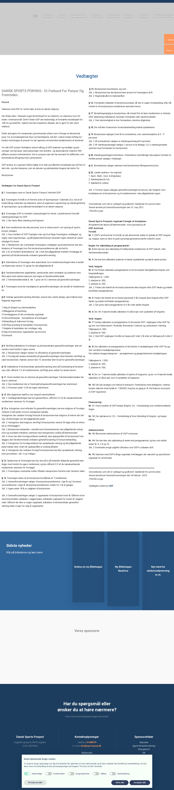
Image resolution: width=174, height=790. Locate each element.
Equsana (144, 742)
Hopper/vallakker (78, 16)
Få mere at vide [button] (35, 782)
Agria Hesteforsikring (144, 746)
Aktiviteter (128, 16)
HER (111, 486)
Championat (113, 16)
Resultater (143, 16)
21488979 (91, 742)
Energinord (144, 749)
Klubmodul (48, 16)
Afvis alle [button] (120, 782)
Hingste (61, 16)
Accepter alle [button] (140, 782)
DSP (35, 16)
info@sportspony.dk (91, 746)
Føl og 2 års (97, 16)
